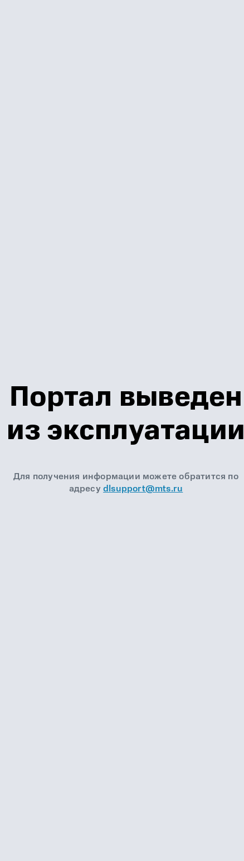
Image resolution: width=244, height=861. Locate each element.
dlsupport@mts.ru (143, 489)
